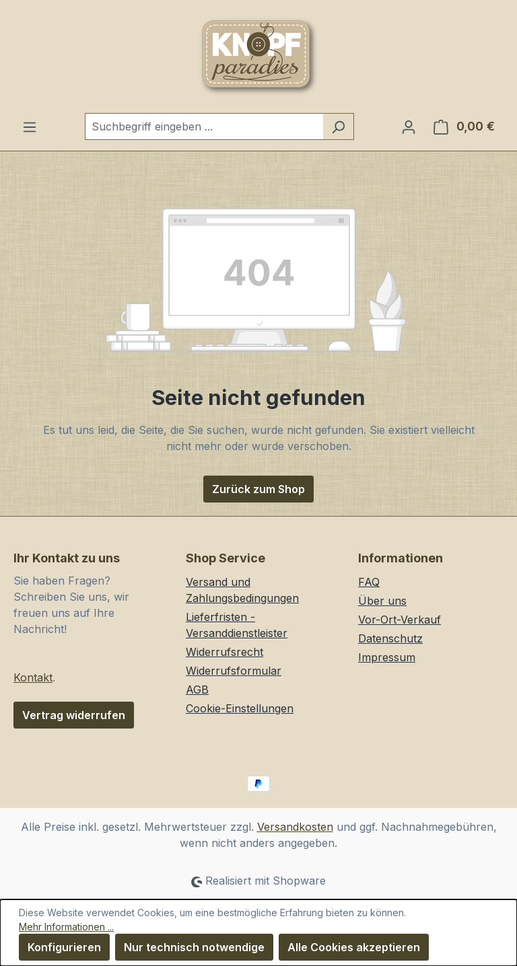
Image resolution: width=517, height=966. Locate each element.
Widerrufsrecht (224, 652)
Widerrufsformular (233, 670)
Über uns (382, 600)
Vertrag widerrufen (73, 715)
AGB (197, 689)
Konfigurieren (64, 947)
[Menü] (29, 126)
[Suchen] (338, 126)
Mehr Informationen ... (66, 926)
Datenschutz (390, 638)
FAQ (369, 582)
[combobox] (204, 126)
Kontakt (33, 677)
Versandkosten (295, 826)
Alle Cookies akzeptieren (353, 947)
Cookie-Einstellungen (240, 708)
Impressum (386, 657)
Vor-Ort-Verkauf (399, 619)
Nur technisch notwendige (194, 947)
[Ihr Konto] (408, 126)
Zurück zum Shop (258, 489)
